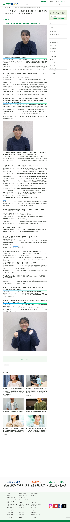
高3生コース (33, 495)
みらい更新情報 (10, 510)
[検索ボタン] (66, 23)
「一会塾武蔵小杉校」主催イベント (12, 505)
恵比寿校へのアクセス (11, 514)
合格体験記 (6, 364)
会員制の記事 (53, 73)
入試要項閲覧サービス (23, 510)
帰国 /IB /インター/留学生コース (36, 497)
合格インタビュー (34, 493)
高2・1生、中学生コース (11, 497)
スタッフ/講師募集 (34, 516)
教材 (51, 59)
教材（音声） (33, 510)
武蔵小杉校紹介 (22, 514)
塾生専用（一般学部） (55, 31)
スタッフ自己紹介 (54, 71)
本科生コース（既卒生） (23, 495)
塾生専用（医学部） (54, 34)
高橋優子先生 (15, 246)
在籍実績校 (9, 495)
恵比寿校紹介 (33, 512)
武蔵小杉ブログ (54, 42)
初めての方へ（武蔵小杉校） (24, 499)
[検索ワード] (58, 23)
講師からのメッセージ (23, 516)
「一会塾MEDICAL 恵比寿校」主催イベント (24, 505)
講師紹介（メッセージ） (11, 516)
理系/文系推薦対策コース (11, 507)
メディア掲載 (21, 512)
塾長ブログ (53, 40)
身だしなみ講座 (10, 509)
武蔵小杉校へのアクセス (35, 514)
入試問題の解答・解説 (55, 56)
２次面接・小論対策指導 (35, 509)
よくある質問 (51, 1)
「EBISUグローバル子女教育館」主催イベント (36, 505)
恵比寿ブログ (53, 45)
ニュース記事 (64, 1)
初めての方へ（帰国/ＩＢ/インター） (12, 502)
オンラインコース (22, 497)
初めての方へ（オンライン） (36, 499)
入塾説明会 (21, 502)
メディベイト (33, 507)
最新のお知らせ (54, 37)
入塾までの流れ (34, 502)
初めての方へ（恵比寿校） (12, 499)
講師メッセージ (53, 54)
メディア (52, 65)
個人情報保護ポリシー (14, 521)
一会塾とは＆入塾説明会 (25, 359)
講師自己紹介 (53, 68)
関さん (4, 200)
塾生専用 (57, 1)
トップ (8, 493)
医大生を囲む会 (22, 509)
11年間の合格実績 (22, 493)
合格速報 (52, 51)
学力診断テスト (22, 507)
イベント (52, 62)
